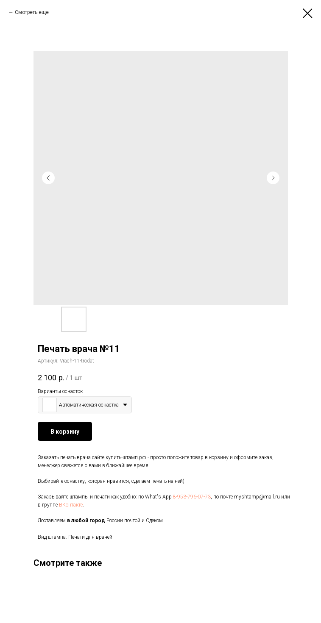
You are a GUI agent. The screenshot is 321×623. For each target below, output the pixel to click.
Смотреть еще (32, 12)
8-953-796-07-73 (192, 497)
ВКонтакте (71, 505)
